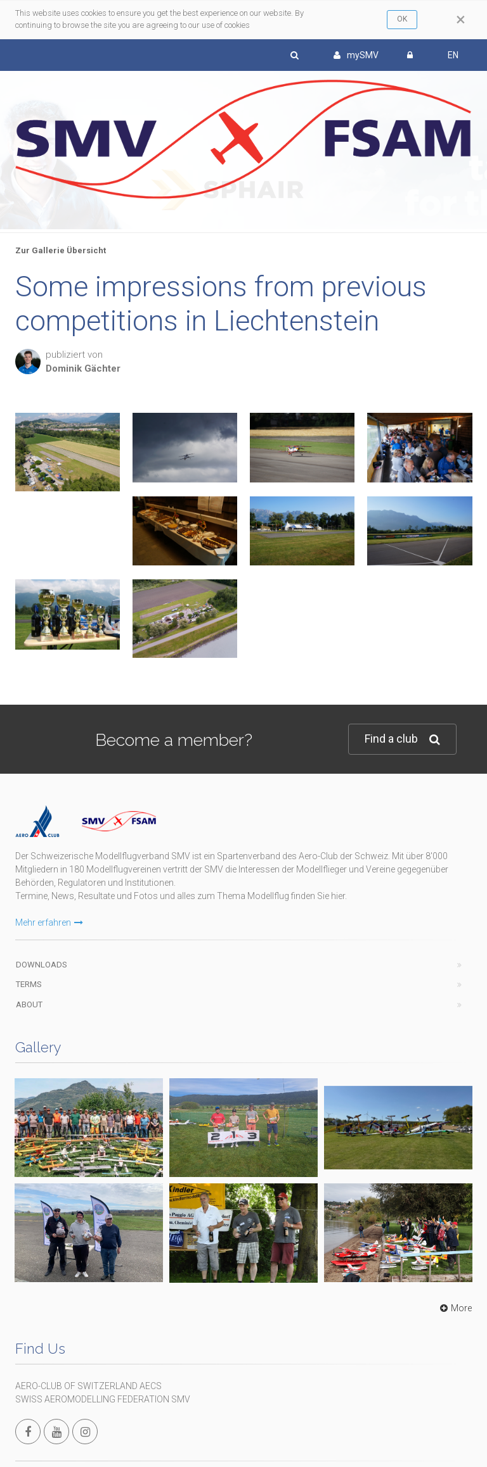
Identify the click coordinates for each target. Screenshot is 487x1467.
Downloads (41, 964)
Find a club (402, 739)
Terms (29, 984)
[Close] (460, 19)
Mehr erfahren (49, 922)
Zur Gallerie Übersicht (60, 250)
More (454, 1308)
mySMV (356, 55)
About (29, 1004)
